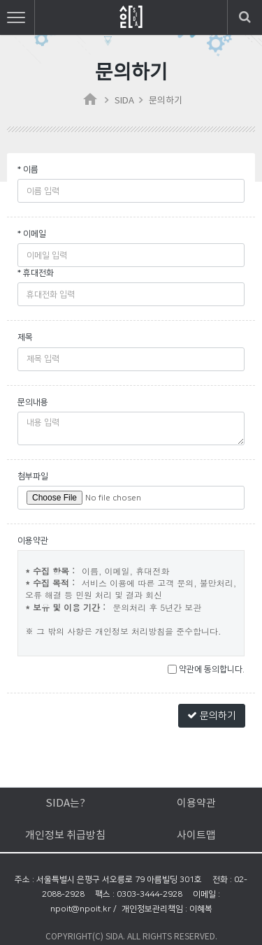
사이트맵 (196, 836)
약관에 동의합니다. (206, 670)
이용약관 (196, 803)
